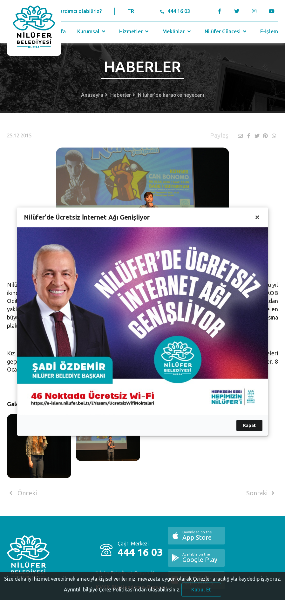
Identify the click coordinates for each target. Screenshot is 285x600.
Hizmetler (134, 31)
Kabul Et (201, 591)
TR (130, 11)
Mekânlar (177, 31)
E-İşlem (269, 31)
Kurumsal (92, 31)
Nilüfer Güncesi (226, 31)
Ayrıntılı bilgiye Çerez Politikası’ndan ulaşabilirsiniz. (122, 591)
